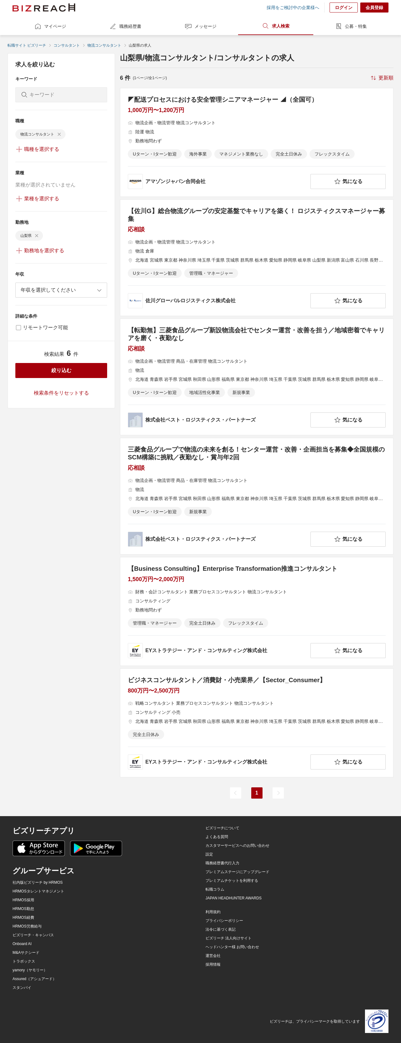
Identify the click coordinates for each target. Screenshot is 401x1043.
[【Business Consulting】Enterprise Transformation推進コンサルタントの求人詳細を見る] (256, 611)
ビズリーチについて (222, 828)
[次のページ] (278, 793)
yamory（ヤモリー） (30, 970)
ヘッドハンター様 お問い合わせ (232, 947)
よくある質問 (217, 837)
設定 (209, 854)
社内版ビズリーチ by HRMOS (38, 882)
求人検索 (275, 26)
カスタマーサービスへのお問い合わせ (237, 845)
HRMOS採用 (23, 900)
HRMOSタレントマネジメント (38, 891)
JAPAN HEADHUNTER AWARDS (234, 898)
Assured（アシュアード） (34, 979)
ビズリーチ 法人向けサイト (229, 938)
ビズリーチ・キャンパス (33, 935)
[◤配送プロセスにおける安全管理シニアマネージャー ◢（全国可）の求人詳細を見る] (256, 142)
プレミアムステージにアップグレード (237, 872)
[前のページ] (235, 793)
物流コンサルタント (104, 45)
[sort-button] (381, 78)
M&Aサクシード (26, 952)
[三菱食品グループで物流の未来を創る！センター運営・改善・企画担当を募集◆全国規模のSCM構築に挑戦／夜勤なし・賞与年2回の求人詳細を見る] (256, 496)
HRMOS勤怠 (23, 909)
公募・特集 (351, 26)
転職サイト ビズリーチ (27, 45)
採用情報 (213, 964)
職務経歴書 (125, 26)
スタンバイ (22, 987)
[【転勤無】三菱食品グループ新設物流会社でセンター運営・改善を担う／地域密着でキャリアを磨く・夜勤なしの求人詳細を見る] (256, 377)
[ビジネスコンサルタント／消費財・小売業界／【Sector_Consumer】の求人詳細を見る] (256, 723)
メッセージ (200, 26)
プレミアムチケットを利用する (232, 880)
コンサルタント (67, 45)
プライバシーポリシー (224, 921)
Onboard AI (22, 944)
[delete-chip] (59, 134)
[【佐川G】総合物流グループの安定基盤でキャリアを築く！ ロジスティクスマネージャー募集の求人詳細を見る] (256, 258)
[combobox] (61, 290)
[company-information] (218, 181)
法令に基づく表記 (221, 929)
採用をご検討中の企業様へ (293, 7)
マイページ (50, 26)
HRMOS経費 (23, 917)
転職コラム (215, 889)
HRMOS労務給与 (27, 926)
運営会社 (213, 956)
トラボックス (24, 961)
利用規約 (213, 912)
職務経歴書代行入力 (222, 863)
